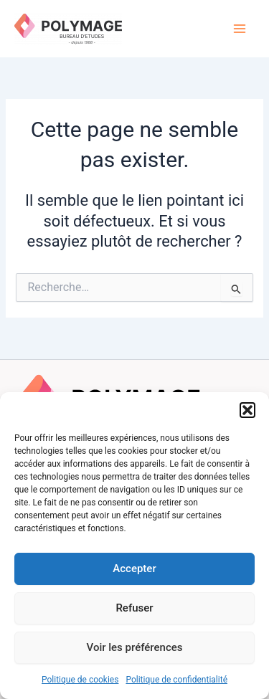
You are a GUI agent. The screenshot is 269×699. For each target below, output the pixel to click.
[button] (247, 410)
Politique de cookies (80, 680)
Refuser (134, 607)
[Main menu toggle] (240, 29)
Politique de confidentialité (176, 680)
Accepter (134, 568)
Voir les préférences (135, 647)
